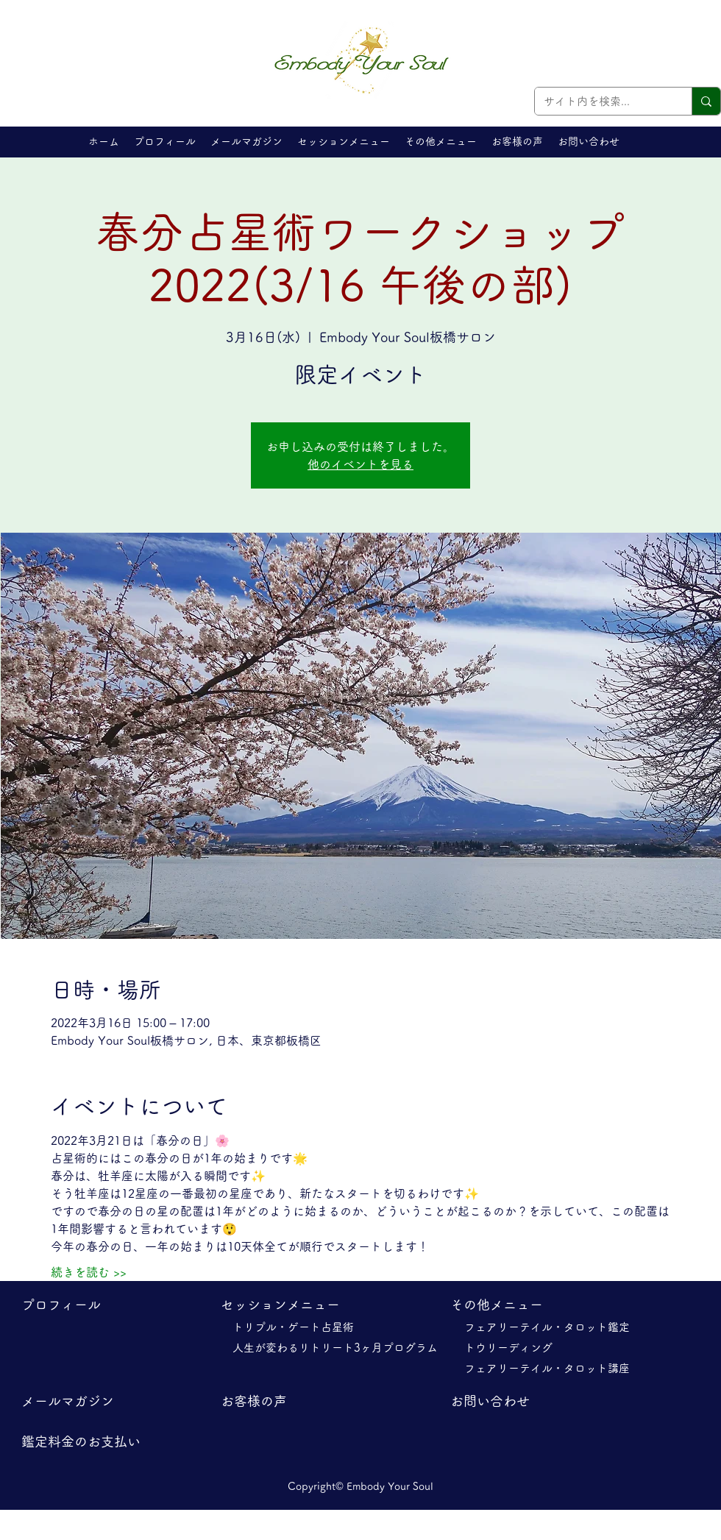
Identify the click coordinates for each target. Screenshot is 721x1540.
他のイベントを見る (360, 464)
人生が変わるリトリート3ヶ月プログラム (341, 1347)
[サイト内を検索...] (602, 101)
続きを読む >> (89, 1272)
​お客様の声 (254, 1401)
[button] (343, 141)
